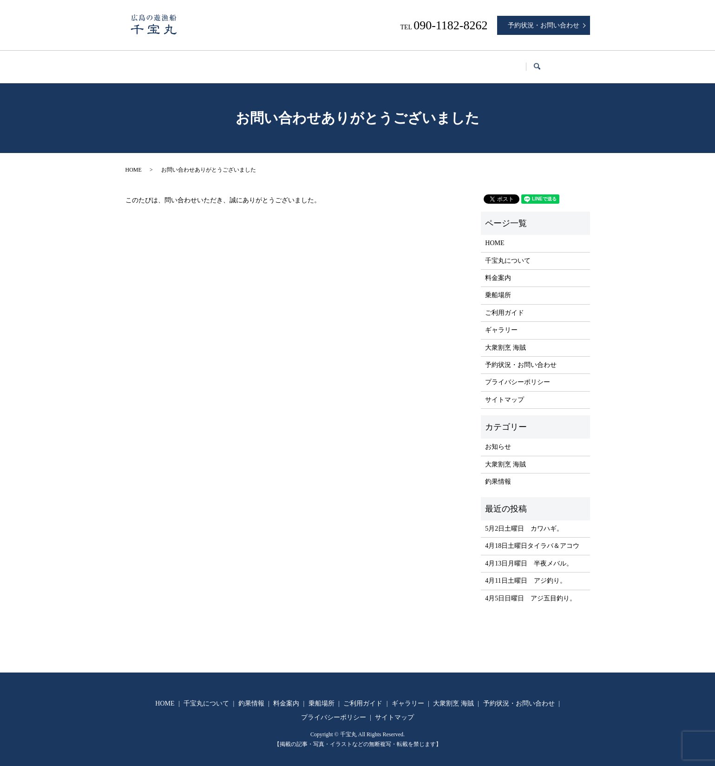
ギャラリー (472, 62)
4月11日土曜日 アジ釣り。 (525, 571)
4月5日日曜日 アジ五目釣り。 (530, 589)
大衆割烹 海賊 (531, 62)
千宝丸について (206, 62)
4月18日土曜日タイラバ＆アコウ (532, 536)
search (578, 62)
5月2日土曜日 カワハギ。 (524, 519)
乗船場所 (360, 62)
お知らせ (498, 437)
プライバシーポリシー (517, 373)
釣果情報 (263, 62)
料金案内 (312, 62)
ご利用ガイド (414, 62)
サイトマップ (504, 390)
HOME (151, 62)
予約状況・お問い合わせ (543, 25)
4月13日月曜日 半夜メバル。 (529, 554)
